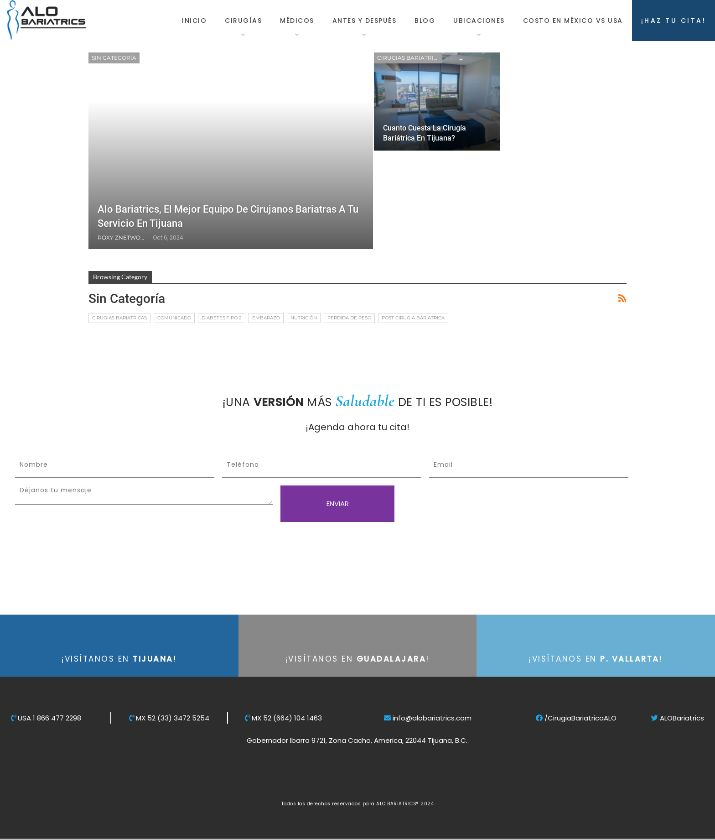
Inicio (194, 20)
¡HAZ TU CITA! (673, 20)
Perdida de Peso (349, 318)
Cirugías (243, 20)
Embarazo (266, 318)
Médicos (297, 20)
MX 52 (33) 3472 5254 (169, 718)
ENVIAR (337, 503)
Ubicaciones (479, 20)
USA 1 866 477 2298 (46, 718)
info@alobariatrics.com (427, 718)
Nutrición (303, 318)
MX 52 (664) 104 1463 (283, 718)
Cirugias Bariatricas (409, 57)
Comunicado (174, 318)
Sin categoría (114, 57)
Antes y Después (364, 20)
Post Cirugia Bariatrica (413, 318)
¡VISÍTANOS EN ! (119, 658)
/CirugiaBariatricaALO (576, 718)
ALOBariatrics (677, 718)
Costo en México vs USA (573, 20)
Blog (424, 20)
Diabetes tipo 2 (222, 318)
